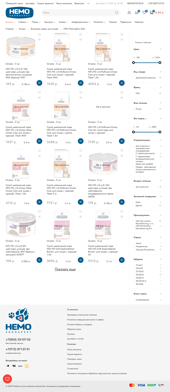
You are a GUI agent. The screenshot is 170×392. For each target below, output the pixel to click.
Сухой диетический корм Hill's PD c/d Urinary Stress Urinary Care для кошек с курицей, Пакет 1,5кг (19, 189)
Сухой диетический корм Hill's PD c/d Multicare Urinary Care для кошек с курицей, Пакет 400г (61, 73)
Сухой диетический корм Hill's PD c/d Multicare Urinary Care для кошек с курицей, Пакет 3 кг (61, 189)
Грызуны (49, 22)
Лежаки (113, 22)
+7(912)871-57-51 (156, 3)
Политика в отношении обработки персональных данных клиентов (97, 373)
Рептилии (100, 22)
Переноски (125, 22)
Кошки (10, 22)
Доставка (30, 3)
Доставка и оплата (75, 338)
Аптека (63, 22)
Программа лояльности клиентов (82, 314)
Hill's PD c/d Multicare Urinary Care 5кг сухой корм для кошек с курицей (102, 129)
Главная (10, 28)
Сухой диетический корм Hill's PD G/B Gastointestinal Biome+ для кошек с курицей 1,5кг (61, 250)
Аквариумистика (81, 22)
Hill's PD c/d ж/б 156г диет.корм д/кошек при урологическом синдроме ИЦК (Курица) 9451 (19, 73)
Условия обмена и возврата (79, 324)
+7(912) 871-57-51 (18, 349)
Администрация (74, 363)
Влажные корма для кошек (44, 28)
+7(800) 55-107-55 (18, 339)
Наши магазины (64, 3)
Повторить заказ (74, 359)
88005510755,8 (135, 3)
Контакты (71, 334)
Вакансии (79, 3)
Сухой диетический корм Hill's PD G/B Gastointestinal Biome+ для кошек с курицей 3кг (103, 250)
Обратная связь (74, 329)
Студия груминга (45, 3)
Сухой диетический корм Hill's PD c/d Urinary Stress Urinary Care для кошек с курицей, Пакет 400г (19, 131)
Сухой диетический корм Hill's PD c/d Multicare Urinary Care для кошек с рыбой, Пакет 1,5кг (61, 131)
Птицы (36, 22)
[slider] (133, 62)
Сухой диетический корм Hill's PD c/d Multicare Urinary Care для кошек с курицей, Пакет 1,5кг (102, 73)
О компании (72, 368)
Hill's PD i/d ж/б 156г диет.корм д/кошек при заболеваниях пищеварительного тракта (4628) (100, 190)
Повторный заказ (14, 3)
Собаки (23, 22)
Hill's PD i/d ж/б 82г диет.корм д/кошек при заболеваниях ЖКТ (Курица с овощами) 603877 (20, 250)
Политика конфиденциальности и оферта (85, 319)
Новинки (139, 22)
